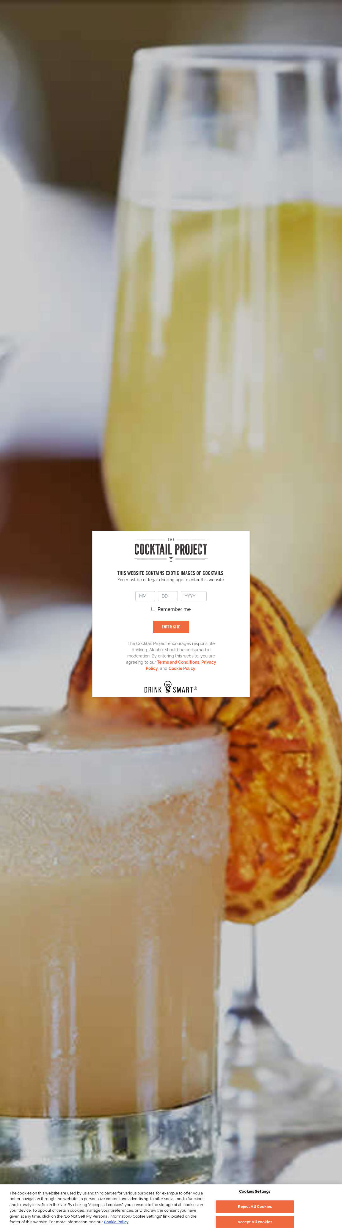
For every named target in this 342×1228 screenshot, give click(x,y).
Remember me (174, 609)
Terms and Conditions (178, 662)
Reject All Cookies (255, 1206)
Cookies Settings (254, 1191)
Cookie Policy (182, 668)
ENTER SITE (171, 626)
